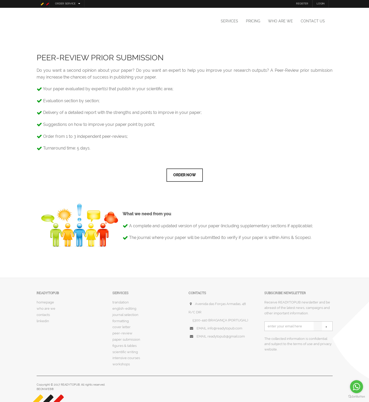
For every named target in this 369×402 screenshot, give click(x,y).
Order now (184, 175)
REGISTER (302, 3)
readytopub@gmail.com (226, 336)
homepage (45, 302)
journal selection (125, 315)
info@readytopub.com (224, 328)
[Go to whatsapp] (356, 386)
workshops (121, 364)
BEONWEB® (45, 389)
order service (67, 3)
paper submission (126, 339)
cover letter (121, 327)
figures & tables (124, 346)
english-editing (124, 308)
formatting (120, 321)
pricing (253, 21)
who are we (280, 21)
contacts (43, 315)
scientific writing (125, 352)
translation (120, 302)
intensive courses (126, 358)
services (229, 21)
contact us (313, 21)
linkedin (43, 321)
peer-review (122, 333)
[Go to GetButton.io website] (356, 396)
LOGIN (321, 3)
